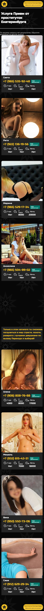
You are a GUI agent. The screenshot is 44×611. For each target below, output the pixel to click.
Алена (6, 391)
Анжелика (9, 266)
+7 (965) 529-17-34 (21, 207)
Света (6, 77)
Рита (6, 140)
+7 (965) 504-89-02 (22, 270)
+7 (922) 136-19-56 (21, 144)
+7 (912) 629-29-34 (21, 584)
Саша (6, 580)
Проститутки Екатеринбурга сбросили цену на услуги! (33, 4)
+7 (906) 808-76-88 (22, 396)
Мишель (7, 454)
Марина (7, 203)
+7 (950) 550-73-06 (22, 521)
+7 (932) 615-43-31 (21, 458)
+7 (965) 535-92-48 (22, 81)
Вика (6, 517)
